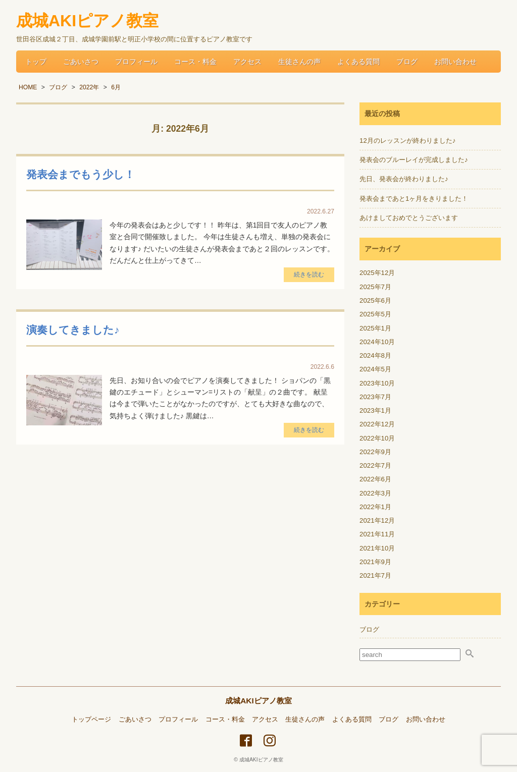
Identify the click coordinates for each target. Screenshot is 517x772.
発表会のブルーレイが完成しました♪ (413, 159)
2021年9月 (375, 562)
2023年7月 (375, 397)
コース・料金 (195, 62)
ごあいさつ (80, 62)
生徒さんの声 (299, 62)
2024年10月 (377, 342)
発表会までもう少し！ (80, 174)
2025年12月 (377, 273)
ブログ (407, 62)
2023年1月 (375, 410)
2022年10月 (377, 438)
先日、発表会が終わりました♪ (403, 179)
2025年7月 (375, 287)
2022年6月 (375, 479)
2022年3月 (375, 493)
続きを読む (309, 274)
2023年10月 (377, 383)
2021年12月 (377, 520)
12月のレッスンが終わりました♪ (407, 140)
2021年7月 (375, 575)
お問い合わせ (455, 62)
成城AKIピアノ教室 (258, 700)
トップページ (91, 719)
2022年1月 (375, 507)
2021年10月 (377, 548)
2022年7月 (375, 465)
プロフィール (136, 62)
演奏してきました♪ (72, 330)
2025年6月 (375, 300)
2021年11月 (377, 534)
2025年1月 (375, 328)
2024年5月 (375, 369)
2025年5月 (375, 314)
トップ (35, 62)
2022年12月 (377, 424)
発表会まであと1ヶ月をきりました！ (413, 198)
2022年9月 (375, 452)
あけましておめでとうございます (408, 218)
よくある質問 (358, 62)
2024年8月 (375, 355)
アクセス (247, 62)
